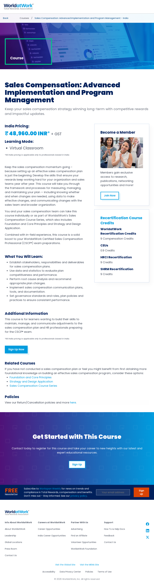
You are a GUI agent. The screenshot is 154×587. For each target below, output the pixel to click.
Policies (89, 571)
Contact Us (11, 555)
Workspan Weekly (50, 489)
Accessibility (48, 571)
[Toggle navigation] (150, 7)
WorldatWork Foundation (84, 548)
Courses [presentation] (24, 18)
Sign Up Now (16, 349)
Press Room (11, 548)
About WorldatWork (15, 529)
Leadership (10, 535)
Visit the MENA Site (89, 564)
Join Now (110, 195)
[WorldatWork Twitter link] (147, 537)
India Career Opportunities (52, 535)
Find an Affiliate (79, 535)
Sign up (141, 492)
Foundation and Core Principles (31, 377)
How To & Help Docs (114, 529)
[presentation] (6, 18)
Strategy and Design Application (31, 382)
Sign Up (77, 464)
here (73, 403)
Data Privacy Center (70, 571)
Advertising (77, 529)
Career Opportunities (49, 529)
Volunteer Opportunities (83, 542)
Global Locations (13, 542)
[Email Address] (113, 492)
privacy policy (78, 496)
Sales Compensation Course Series (33, 386)
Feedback (109, 535)
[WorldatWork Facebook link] (147, 524)
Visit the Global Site (65, 564)
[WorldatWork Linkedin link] (147, 530)
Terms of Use (105, 571)
